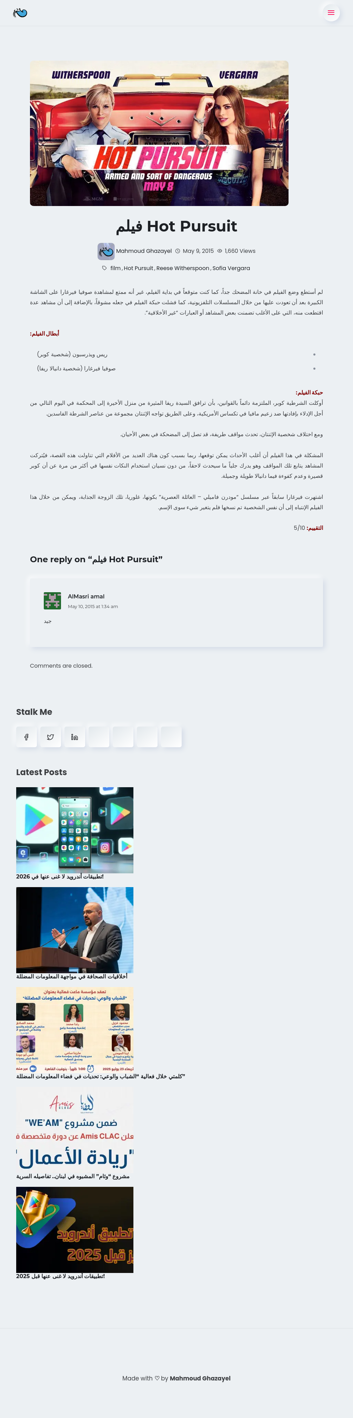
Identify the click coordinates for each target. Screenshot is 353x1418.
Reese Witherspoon (183, 268)
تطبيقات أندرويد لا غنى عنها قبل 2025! (60, 1276)
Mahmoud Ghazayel (144, 251)
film (116, 268)
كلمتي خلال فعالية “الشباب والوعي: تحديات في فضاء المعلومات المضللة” (100, 1076)
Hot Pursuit (138, 268)
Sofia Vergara (231, 268)
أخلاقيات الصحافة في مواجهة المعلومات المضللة (71, 976)
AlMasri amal (86, 596)
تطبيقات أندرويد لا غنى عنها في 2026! (60, 876)
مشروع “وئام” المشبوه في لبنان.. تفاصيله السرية (73, 1176)
